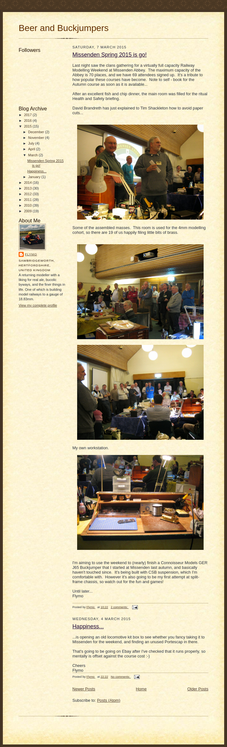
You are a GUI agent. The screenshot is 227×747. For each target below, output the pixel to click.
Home (141, 689)
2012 (28, 194)
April (32, 149)
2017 (28, 115)
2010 (28, 205)
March (33, 155)
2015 (28, 126)
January (34, 177)
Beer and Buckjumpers (64, 28)
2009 (28, 211)
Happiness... (36, 171)
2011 (28, 200)
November (36, 138)
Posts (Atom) (108, 700)
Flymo (31, 254)
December (36, 132)
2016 (28, 120)
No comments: (121, 676)
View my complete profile (38, 305)
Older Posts (197, 689)
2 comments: (119, 607)
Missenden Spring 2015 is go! (109, 55)
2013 (28, 188)
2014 (28, 182)
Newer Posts (83, 689)
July (31, 143)
